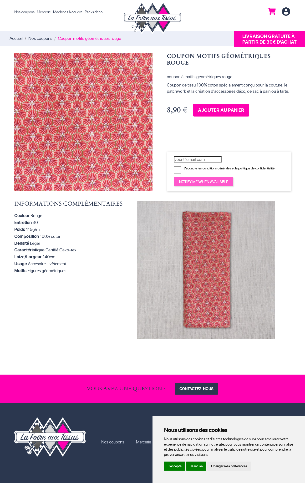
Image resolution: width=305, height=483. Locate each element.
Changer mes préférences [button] (229, 466)
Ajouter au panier (221, 110)
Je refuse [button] (196, 466)
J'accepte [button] (174, 466)
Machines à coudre (67, 12)
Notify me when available (203, 181)
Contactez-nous (196, 388)
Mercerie (44, 12)
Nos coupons (24, 12)
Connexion (286, 11)
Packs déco (93, 12)
